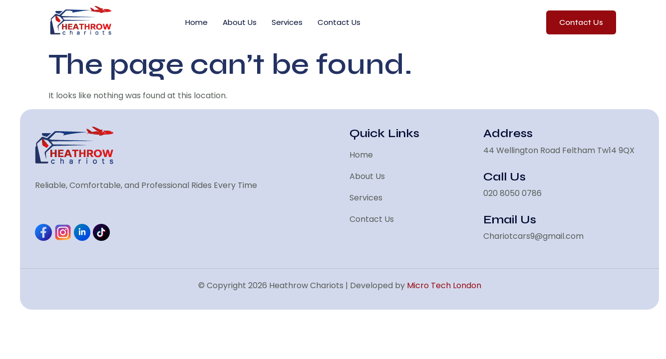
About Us (240, 22)
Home (196, 22)
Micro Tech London (444, 285)
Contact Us (339, 22)
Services (287, 22)
